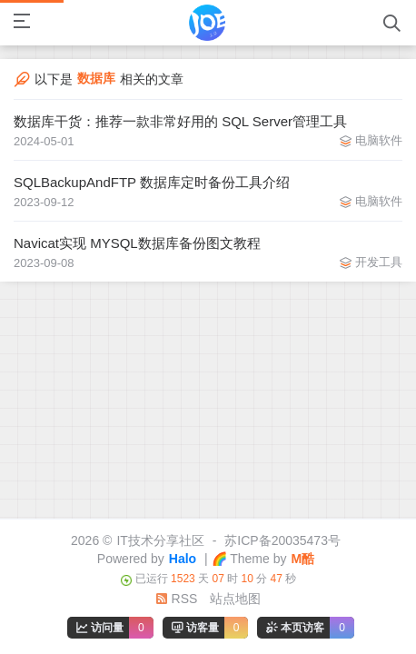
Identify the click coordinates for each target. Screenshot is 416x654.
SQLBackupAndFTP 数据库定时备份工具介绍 (152, 182)
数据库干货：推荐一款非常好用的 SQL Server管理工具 (180, 121)
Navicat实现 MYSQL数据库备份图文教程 (137, 243)
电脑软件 (378, 140)
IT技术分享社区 (159, 540)
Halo (182, 558)
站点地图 (235, 598)
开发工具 (378, 262)
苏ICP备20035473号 (282, 540)
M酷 (302, 558)
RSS (176, 598)
